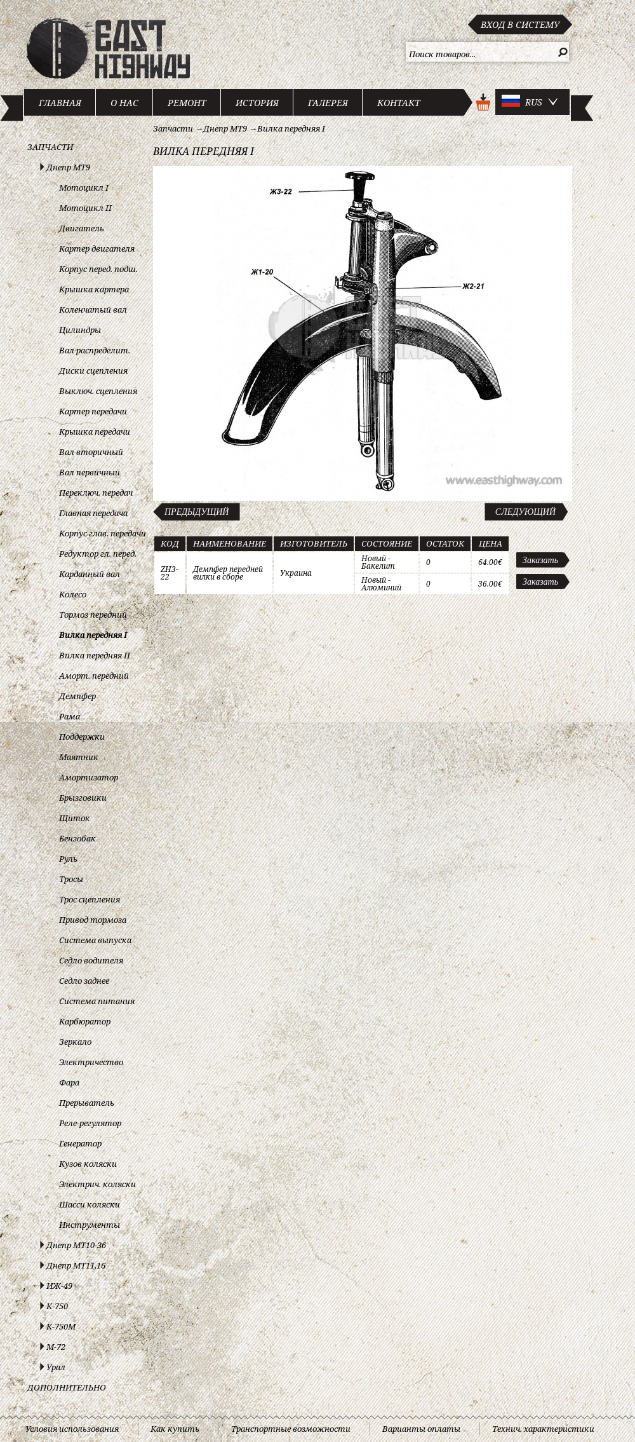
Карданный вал (89, 574)
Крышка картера (94, 289)
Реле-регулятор (90, 1123)
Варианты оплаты (421, 1428)
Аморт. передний (94, 675)
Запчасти (50, 147)
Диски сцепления (93, 370)
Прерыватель (86, 1102)
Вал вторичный (91, 452)
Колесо (72, 594)
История (257, 103)
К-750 (57, 1306)
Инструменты (89, 1224)
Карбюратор (84, 1021)
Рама (69, 716)
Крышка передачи (94, 431)
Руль (68, 858)
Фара (69, 1082)
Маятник (78, 757)
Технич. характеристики (543, 1428)
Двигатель (81, 228)
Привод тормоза (92, 919)
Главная (60, 103)
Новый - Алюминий (381, 584)
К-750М (61, 1326)
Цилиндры (80, 330)
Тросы (71, 879)
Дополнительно (66, 1387)
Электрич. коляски (97, 1184)
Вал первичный (89, 472)
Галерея (328, 103)
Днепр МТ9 (68, 167)
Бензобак (77, 838)
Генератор (80, 1143)
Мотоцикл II (85, 208)
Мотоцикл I (84, 187)
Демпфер (77, 696)
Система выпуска (95, 940)
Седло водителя (91, 960)
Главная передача (93, 513)
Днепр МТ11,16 (75, 1265)
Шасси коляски (89, 1204)
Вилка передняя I (93, 635)
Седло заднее (84, 980)
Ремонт (187, 103)
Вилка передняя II (94, 655)
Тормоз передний (93, 614)
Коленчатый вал (93, 309)
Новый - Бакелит (378, 562)
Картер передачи (93, 411)
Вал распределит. (94, 350)
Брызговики (83, 797)
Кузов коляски (88, 1163)
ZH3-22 (169, 573)
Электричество (91, 1062)
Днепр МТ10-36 (76, 1245)
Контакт (398, 103)
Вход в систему (520, 24)
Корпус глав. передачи (102, 533)
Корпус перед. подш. (98, 269)
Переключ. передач (96, 492)
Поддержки (82, 736)
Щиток (74, 818)
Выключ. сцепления (98, 391)
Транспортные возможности (291, 1428)
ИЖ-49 (59, 1285)
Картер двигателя (97, 248)
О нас (124, 103)
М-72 (55, 1346)
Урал (55, 1367)
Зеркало (75, 1041)
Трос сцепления (89, 899)
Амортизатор (88, 777)
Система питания (97, 1001)
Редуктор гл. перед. (98, 553)
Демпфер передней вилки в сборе (228, 573)
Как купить (174, 1428)
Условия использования (72, 1428)
